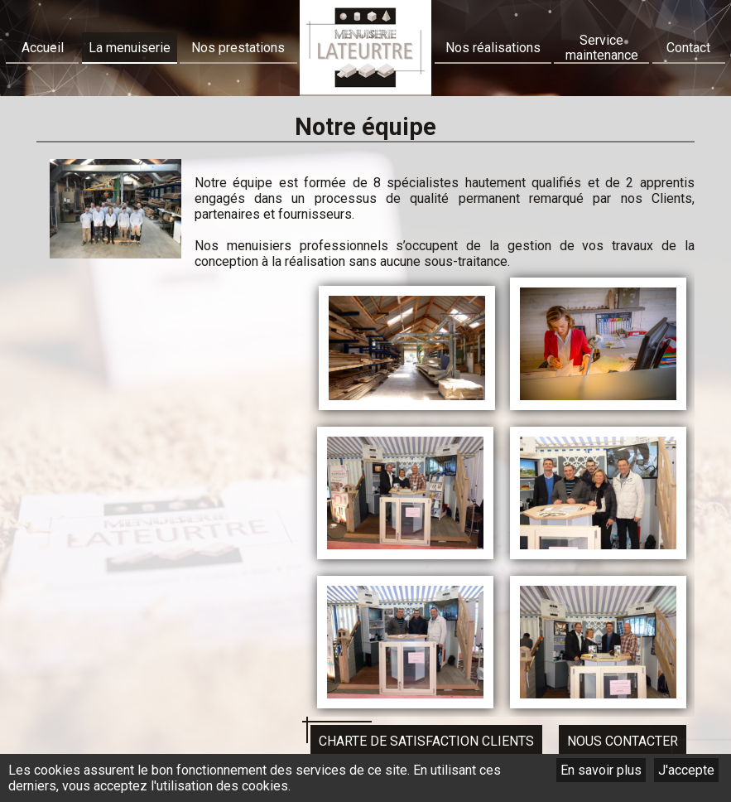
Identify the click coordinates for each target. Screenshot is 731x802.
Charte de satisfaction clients (426, 741)
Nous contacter (622, 741)
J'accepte (686, 770)
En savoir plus (601, 770)
